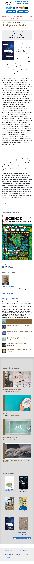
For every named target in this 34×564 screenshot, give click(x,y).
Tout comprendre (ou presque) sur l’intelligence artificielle (10, 491)
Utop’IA (9, 511)
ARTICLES (16, 16)
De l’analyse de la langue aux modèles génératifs (19, 349)
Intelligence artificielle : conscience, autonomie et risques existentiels (19, 332)
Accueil (5, 22)
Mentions (26, 554)
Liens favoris (9, 554)
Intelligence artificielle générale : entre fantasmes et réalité (17, 320)
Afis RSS (7, 558)
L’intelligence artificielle (9, 531)
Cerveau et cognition (15, 415)
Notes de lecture (10, 22)
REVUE (22, 16)
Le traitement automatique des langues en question (24, 531)
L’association (7, 16)
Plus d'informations (6, 293)
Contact (18, 554)
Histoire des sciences (15, 391)
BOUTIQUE (29, 16)
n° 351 (12, 212)
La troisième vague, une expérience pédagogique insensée (16, 460)
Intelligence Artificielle (10, 299)
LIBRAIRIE (13, 19)
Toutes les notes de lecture (21, 538)
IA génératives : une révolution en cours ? (17, 343)
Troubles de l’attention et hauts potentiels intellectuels (14, 412)
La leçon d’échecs (24, 489)
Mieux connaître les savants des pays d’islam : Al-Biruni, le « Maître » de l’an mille (16, 388)
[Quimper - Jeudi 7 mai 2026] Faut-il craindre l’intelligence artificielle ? (18, 326)
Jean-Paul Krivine (8, 287)
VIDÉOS (19, 19)
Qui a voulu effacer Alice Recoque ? (23, 511)
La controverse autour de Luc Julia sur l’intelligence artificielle (16, 338)
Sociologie (12, 464)
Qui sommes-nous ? (10, 550)
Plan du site (23, 550)
